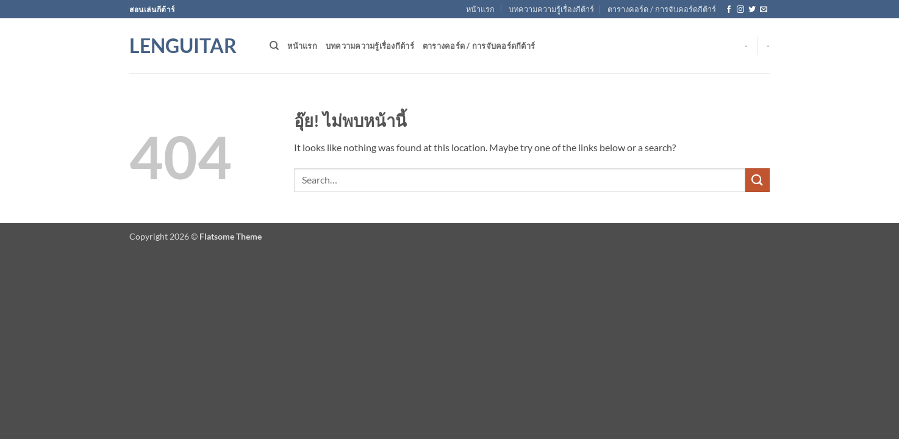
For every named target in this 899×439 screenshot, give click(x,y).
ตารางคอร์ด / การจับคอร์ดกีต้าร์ (661, 9)
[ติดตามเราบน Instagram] (740, 9)
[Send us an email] (763, 9)
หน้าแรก (480, 9)
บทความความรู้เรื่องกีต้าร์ (551, 9)
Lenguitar (183, 45)
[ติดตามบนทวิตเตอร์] (752, 9)
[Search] (274, 45)
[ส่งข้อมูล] (757, 180)
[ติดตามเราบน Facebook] (728, 9)
